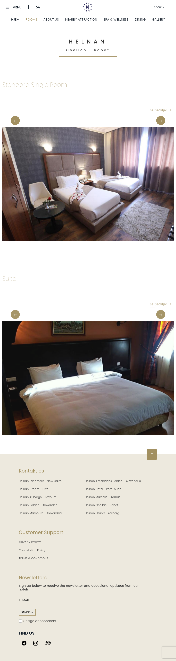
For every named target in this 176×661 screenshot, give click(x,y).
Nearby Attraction (81, 19)
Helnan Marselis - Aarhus (102, 497)
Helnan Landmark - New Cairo (40, 481)
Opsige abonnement (37, 621)
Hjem (15, 19)
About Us (51, 19)
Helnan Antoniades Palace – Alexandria (113, 481)
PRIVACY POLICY (30, 542)
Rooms (31, 19)
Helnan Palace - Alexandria (38, 505)
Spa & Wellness (116, 19)
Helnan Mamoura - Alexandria (40, 513)
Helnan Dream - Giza (34, 489)
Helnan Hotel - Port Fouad (103, 489)
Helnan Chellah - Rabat (101, 505)
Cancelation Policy (32, 550)
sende (27, 612)
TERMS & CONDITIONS (33, 558)
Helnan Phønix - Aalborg (102, 513)
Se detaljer (160, 111)
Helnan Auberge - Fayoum (37, 497)
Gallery (158, 19)
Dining (140, 19)
